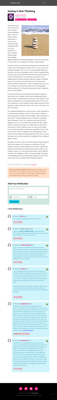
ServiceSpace (34, 393)
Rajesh (23, 268)
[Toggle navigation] (44, 3)
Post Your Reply (18, 222)
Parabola (34, 164)
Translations (31, 19)
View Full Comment (28, 330)
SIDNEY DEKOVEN (26, 245)
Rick (22, 216)
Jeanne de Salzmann (20, 15)
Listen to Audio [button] (21, 19)
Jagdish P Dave (25, 303)
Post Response (14, 201)
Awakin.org (15, 3)
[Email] (40, 196)
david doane (24, 340)
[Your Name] (20, 196)
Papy (19, 333)
